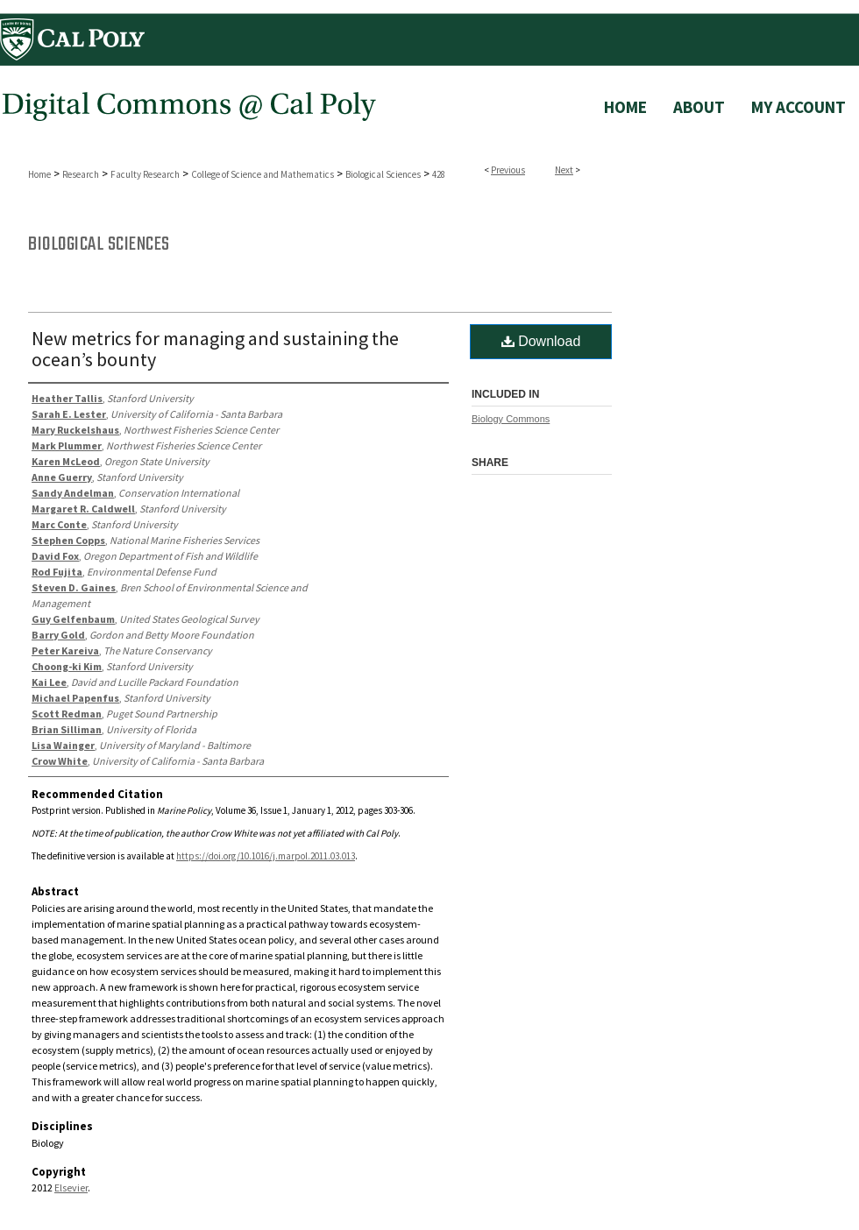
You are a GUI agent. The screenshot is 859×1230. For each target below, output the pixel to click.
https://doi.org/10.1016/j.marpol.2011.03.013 (265, 856)
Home (39, 174)
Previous (508, 170)
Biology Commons (511, 419)
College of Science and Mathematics (262, 174)
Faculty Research (145, 174)
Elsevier (71, 1187)
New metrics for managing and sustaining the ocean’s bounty (215, 348)
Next (564, 170)
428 (438, 174)
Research (80, 174)
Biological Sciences (383, 174)
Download (541, 341)
